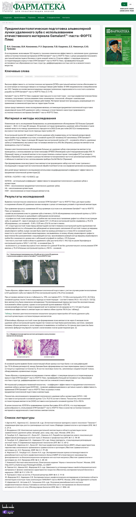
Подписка (31, 17)
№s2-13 (11, 22)
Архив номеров (20, 17)
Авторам (41, 17)
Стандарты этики (53, 17)
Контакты (66, 17)
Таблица (8, 314)
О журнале (7, 17)
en (130, 4)
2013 (3, 22)
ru (124, 4)
